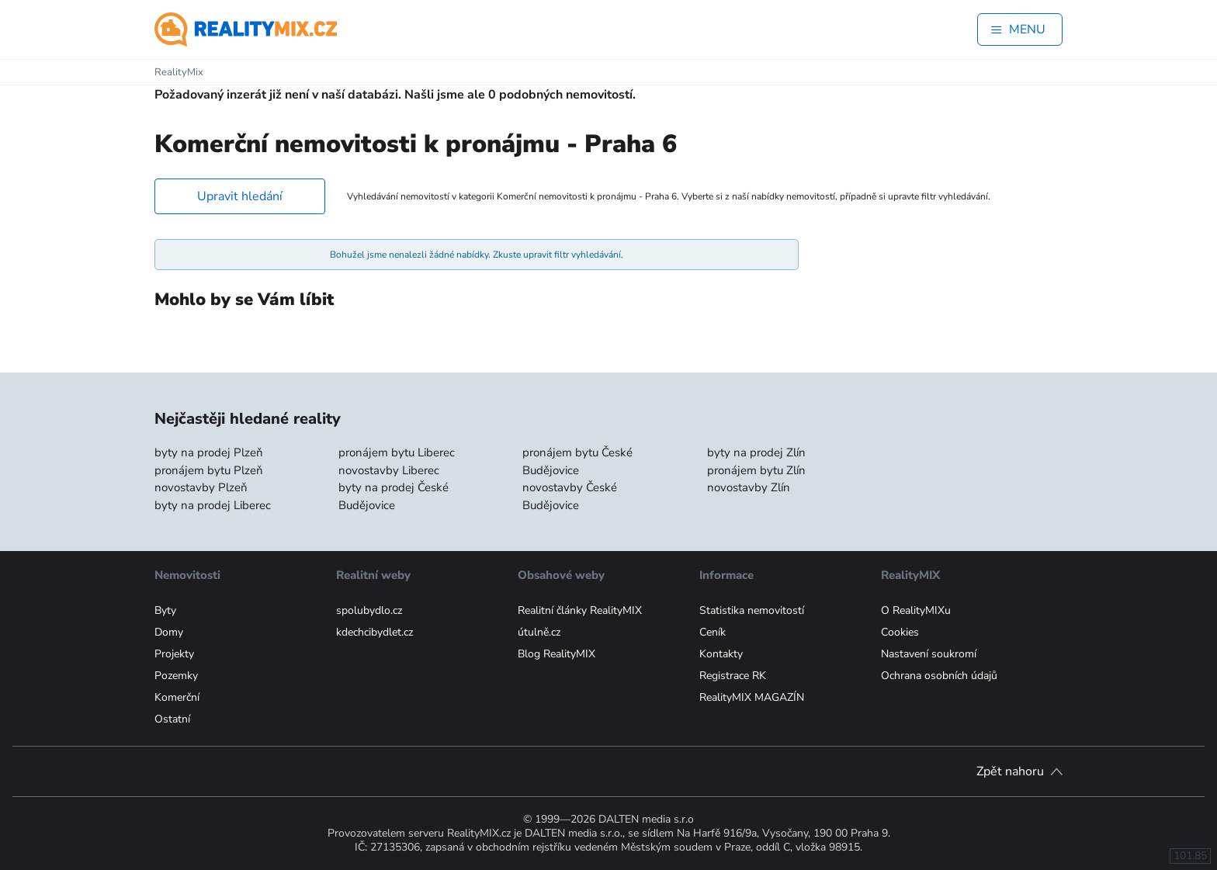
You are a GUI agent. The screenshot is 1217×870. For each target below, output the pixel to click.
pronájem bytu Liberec (396, 452)
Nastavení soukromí (928, 653)
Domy (168, 632)
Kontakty (721, 653)
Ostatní (172, 719)
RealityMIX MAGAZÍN (751, 697)
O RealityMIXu (916, 610)
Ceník (712, 632)
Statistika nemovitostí (751, 610)
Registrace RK (732, 675)
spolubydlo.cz (369, 610)
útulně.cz (539, 632)
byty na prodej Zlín (756, 452)
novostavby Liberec (388, 470)
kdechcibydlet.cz (374, 632)
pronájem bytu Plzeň (208, 470)
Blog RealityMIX (556, 653)
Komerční (176, 697)
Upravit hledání (240, 196)
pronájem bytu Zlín (756, 470)
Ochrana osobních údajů (939, 675)
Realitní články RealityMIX (580, 610)
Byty (165, 610)
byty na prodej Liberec (212, 505)
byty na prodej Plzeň (208, 452)
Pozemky (176, 675)
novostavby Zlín (748, 487)
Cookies (900, 632)
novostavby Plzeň (201, 487)
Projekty (174, 653)
